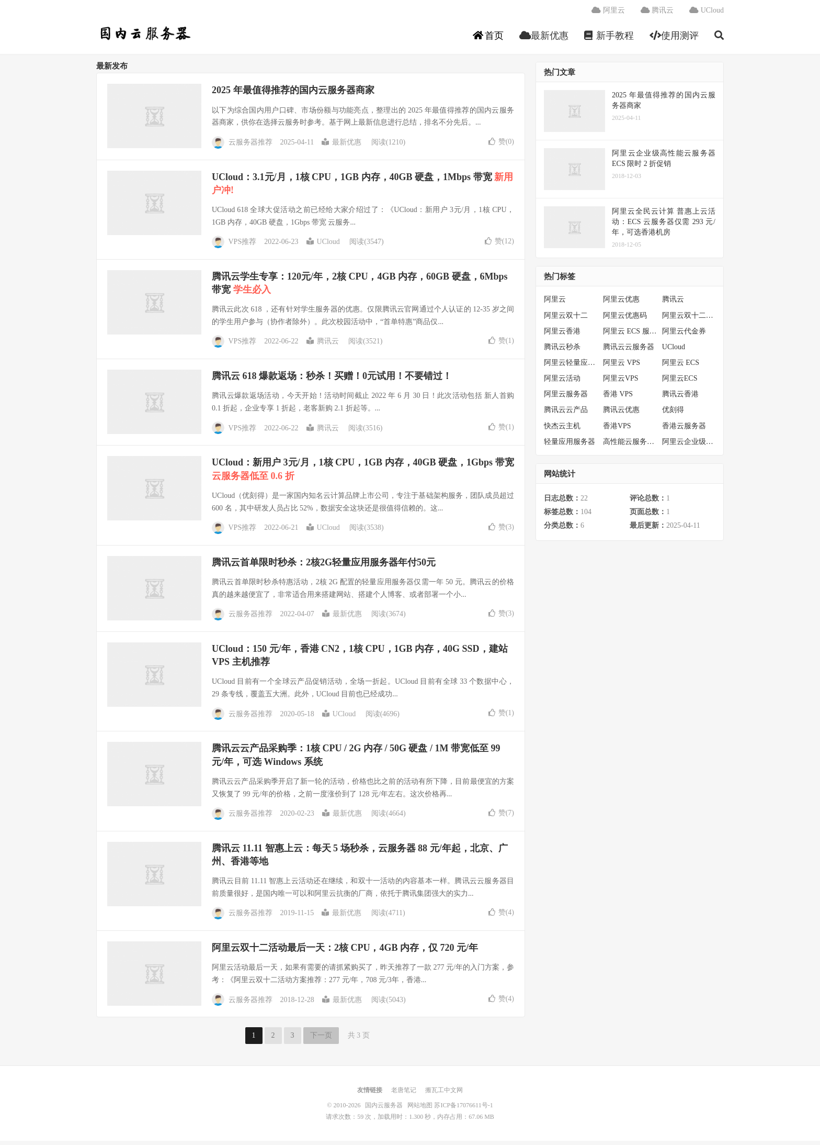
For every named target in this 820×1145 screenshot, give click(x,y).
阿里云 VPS (621, 367)
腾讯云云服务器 (628, 351)
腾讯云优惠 (621, 414)
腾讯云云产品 (566, 414)
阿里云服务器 (566, 398)
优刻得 (673, 414)
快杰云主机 (562, 429)
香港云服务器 (684, 429)
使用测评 (674, 39)
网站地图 (419, 1109)
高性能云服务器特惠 (630, 446)
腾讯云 (657, 13)
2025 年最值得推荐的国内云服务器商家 (293, 94)
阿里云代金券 (684, 335)
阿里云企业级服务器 (689, 446)
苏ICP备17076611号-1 (463, 1109)
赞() (501, 145)
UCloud (706, 13)
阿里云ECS (680, 382)
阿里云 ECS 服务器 (630, 335)
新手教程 (609, 39)
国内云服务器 (144, 37)
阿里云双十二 (566, 319)
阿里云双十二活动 (689, 319)
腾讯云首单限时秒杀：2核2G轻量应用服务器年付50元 (324, 566)
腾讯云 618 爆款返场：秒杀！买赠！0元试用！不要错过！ (332, 380)
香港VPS (617, 429)
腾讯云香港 (680, 398)
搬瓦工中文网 (444, 1094)
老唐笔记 (403, 1094)
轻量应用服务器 (569, 446)
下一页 (321, 1039)
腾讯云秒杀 (562, 351)
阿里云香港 (562, 335)
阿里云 (608, 13)
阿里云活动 (562, 382)
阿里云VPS (621, 382)
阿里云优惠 (621, 303)
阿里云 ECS (680, 367)
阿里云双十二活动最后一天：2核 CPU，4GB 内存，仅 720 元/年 (345, 952)
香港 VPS (618, 398)
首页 (488, 39)
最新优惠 (544, 39)
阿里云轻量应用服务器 (571, 367)
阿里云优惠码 (625, 319)
